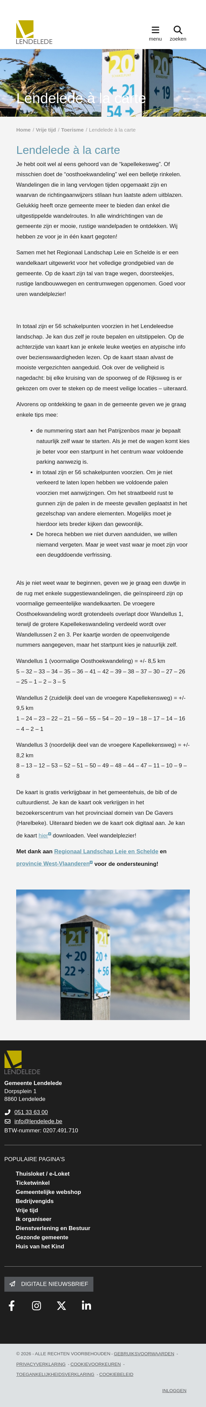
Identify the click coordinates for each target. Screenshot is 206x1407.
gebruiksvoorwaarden (144, 1353)
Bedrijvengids (35, 1201)
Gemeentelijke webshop (48, 1192)
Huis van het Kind (40, 1246)
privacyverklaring (40, 1364)
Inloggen (174, 1390)
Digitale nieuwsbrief (54, 1284)
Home (23, 130)
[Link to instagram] (36, 1305)
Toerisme (72, 130)
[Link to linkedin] (86, 1305)
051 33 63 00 (31, 1112)
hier (43, 835)
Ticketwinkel (33, 1183)
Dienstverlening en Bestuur (53, 1228)
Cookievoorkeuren (95, 1364)
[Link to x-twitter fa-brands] (61, 1305)
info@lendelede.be (38, 1121)
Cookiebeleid (116, 1374)
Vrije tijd (46, 130)
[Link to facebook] (11, 1305)
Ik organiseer (34, 1219)
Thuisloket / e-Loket (43, 1174)
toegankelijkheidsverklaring (55, 1374)
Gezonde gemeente (42, 1237)
